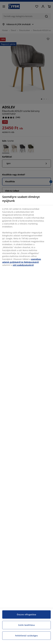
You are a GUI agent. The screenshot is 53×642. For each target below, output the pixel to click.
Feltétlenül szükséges (26, 635)
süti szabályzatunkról (23, 265)
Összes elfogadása (26, 614)
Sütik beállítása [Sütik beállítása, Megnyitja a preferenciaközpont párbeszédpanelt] (26, 625)
